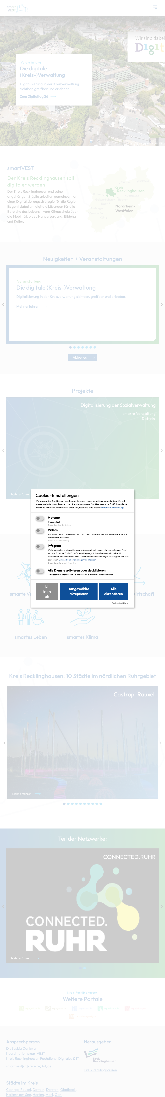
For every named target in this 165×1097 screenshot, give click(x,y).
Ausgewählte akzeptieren (79, 591)
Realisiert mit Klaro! (120, 603)
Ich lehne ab (47, 591)
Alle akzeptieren (113, 591)
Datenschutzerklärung (112, 507)
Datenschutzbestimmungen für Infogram (77, 559)
